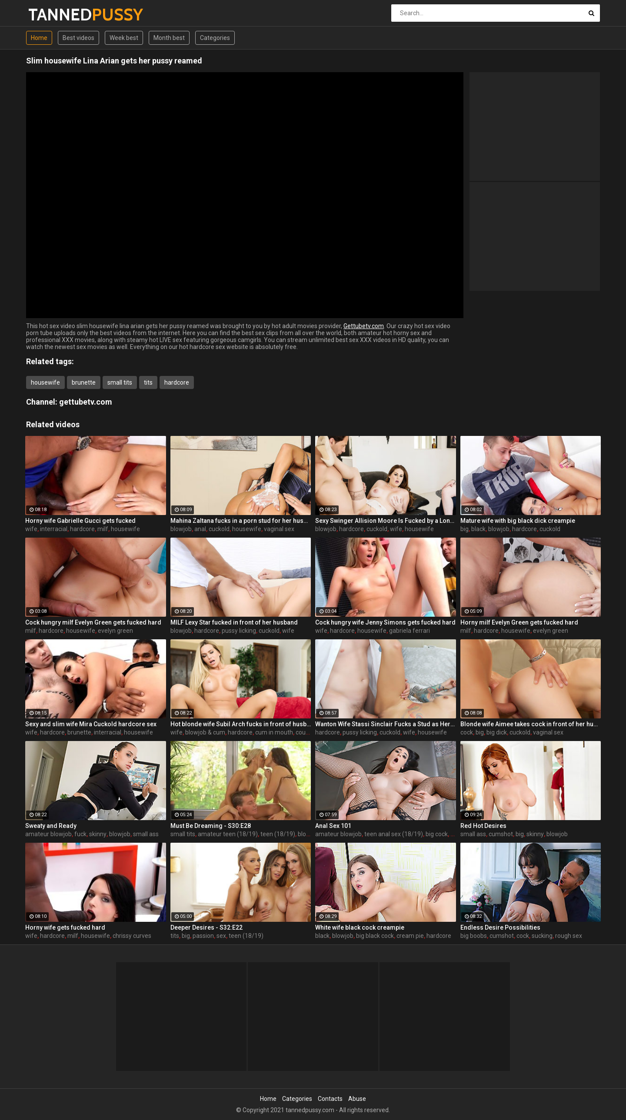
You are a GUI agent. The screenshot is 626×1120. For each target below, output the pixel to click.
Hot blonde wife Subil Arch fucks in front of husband (240, 724)
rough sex (568, 935)
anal (200, 528)
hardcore (176, 382)
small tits (119, 382)
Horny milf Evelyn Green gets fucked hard (519, 622)
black (478, 528)
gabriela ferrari (409, 630)
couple (305, 732)
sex (455, 834)
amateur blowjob (48, 834)
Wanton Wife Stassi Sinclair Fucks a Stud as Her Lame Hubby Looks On (385, 724)
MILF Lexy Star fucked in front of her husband (234, 622)
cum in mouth (274, 732)
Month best (169, 37)
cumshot (501, 834)
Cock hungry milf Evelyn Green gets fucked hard (93, 622)
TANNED (51, 14)
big (464, 528)
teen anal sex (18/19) (393, 834)
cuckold (219, 528)
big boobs (473, 935)
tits (148, 382)
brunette (84, 382)
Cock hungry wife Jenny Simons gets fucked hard (385, 622)
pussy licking (239, 630)
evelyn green (115, 630)
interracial (53, 528)
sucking (542, 935)
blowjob (181, 528)
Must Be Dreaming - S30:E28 (210, 825)
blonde (307, 834)
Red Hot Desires (483, 825)
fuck (80, 834)
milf (102, 528)
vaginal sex (279, 528)
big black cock (375, 935)
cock (466, 732)
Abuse (357, 1098)
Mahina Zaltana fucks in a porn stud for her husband (240, 520)
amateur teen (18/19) (228, 834)
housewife (45, 382)
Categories (215, 37)
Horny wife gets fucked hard (65, 927)
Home (39, 37)
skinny (98, 834)
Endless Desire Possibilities (500, 927)
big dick (496, 732)
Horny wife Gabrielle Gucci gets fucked (80, 520)
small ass (146, 834)
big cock (437, 834)
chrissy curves (132, 935)
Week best (124, 37)
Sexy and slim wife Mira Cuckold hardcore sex (90, 724)
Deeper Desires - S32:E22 (206, 927)
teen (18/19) (277, 834)
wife (31, 528)
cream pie (410, 935)
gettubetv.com (85, 401)
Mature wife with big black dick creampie (517, 520)
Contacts (330, 1098)
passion (203, 935)
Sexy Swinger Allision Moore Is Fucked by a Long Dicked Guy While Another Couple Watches (385, 520)
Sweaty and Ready (51, 825)
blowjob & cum (205, 732)
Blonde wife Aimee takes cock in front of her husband (530, 724)
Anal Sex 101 (333, 825)
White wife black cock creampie (359, 927)
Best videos (78, 37)
